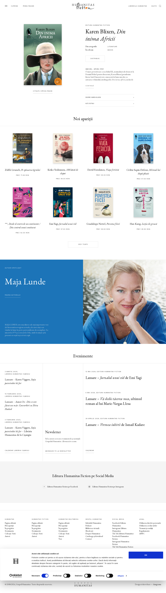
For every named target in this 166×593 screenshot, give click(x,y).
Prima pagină (28, 6)
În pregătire (9, 528)
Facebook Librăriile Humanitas (119, 550)
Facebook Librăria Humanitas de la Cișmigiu (122, 556)
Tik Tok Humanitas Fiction (122, 547)
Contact (88, 539)
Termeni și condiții (146, 528)
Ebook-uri (89, 531)
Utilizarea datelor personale (150, 523)
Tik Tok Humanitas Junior (122, 560)
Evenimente (9, 531)
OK (146, 567)
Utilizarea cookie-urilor (148, 525)
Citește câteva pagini (43, 91)
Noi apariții (9, 525)
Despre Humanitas (92, 533)
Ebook (110, 50)
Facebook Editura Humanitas (119, 524)
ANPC (142, 533)
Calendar (90, 450)
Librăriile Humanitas (137, 6)
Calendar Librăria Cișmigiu (17, 450)
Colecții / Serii (10, 533)
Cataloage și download (94, 536)
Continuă (89, 86)
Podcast (88, 525)
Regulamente (144, 531)
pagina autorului (13, 295)
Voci (60, 539)
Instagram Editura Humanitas (119, 529)
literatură (112, 46)
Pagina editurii (10, 523)
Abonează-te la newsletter (58, 451)
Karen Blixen (99, 31)
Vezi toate (83, 244)
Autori (7, 536)
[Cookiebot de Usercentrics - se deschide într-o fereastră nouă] (15, 588)
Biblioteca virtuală (92, 528)
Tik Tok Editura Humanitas (123, 533)
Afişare (121, 588)
